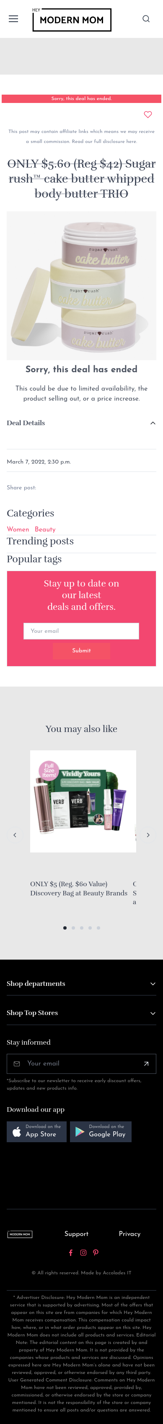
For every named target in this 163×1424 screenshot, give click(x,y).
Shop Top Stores (32, 1013)
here (130, 141)
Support (77, 1234)
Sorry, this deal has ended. (81, 98)
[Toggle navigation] (13, 18)
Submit (81, 651)
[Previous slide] (15, 835)
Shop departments (36, 984)
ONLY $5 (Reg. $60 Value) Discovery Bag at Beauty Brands (78, 889)
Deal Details (26, 423)
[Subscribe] (146, 1063)
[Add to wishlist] (148, 114)
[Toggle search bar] (146, 19)
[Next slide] (148, 835)
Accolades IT (117, 1273)
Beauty (45, 529)
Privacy (130, 1234)
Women (18, 529)
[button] (65, 928)
